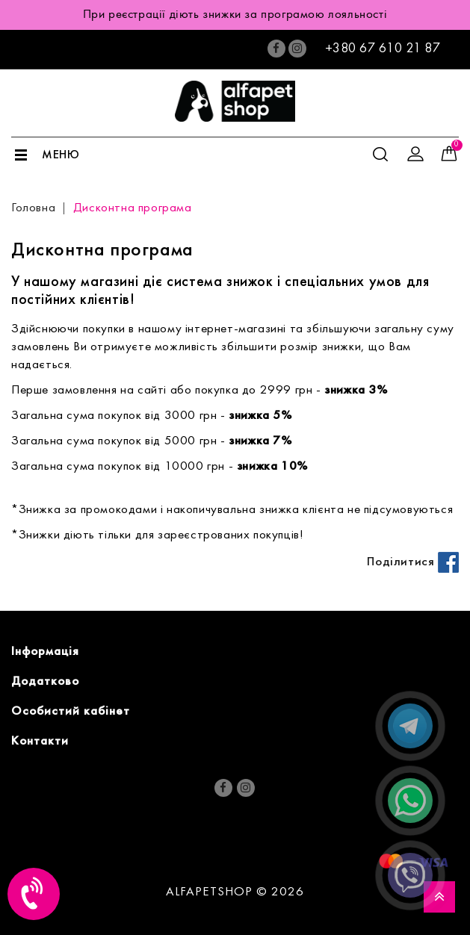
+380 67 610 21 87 (383, 49)
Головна (33, 208)
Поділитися (413, 562)
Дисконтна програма (132, 208)
